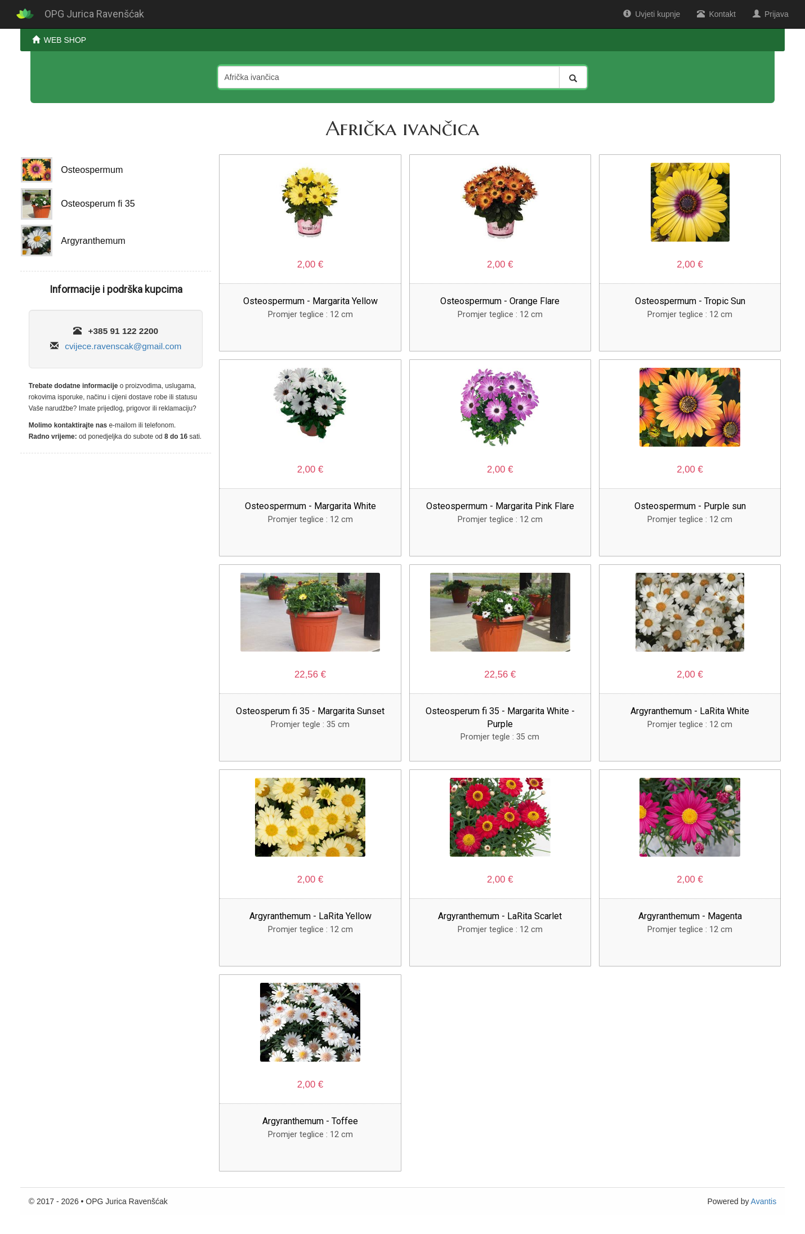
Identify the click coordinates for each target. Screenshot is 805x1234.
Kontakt (716, 14)
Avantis (764, 1201)
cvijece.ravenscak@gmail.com (123, 346)
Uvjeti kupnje (651, 14)
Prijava (771, 14)
